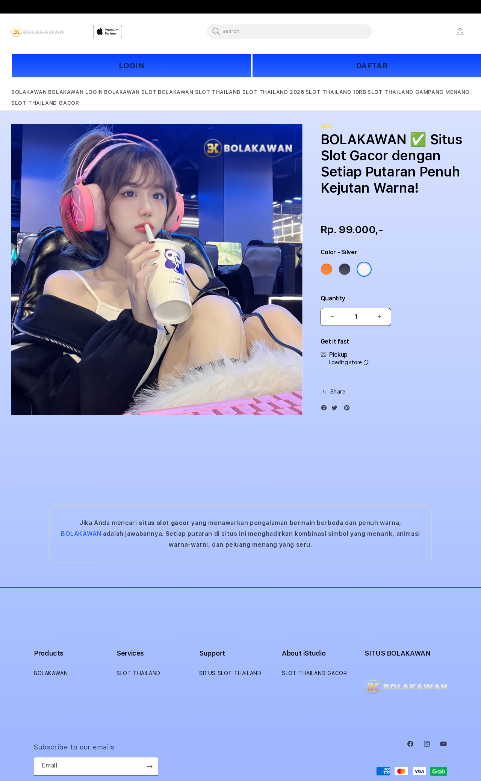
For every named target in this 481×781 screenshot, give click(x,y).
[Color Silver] (364, 269)
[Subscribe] (149, 766)
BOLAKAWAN (81, 533)
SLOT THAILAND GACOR (314, 673)
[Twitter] (336, 409)
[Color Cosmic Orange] (327, 269)
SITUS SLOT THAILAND (230, 673)
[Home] (37, 31)
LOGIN (132, 65)
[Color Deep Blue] (345, 269)
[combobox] (289, 31)
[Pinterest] (348, 409)
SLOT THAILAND (138, 673)
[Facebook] (326, 409)
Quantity (333, 298)
